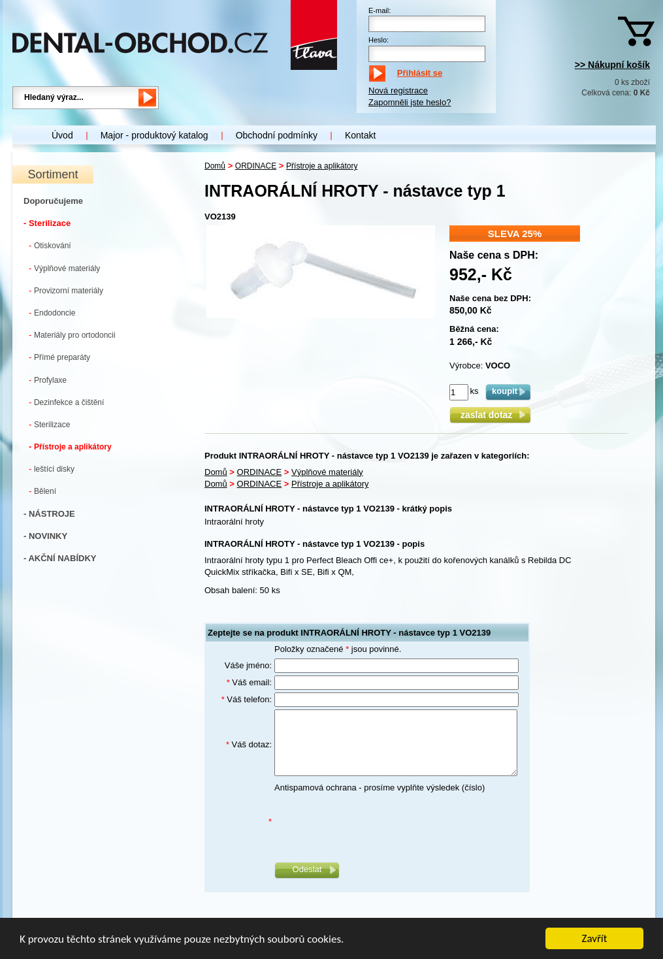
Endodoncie (52, 312)
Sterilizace (49, 424)
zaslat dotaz (490, 415)
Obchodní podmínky (276, 135)
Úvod (62, 135)
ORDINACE (255, 166)
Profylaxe (48, 380)
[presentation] (373, 822)
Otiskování (50, 245)
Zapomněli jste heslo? (409, 102)
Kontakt (360, 135)
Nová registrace (398, 90)
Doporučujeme (53, 201)
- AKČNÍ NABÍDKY (60, 558)
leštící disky (51, 469)
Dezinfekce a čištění (66, 402)
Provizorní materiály (66, 290)
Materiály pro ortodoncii (72, 335)
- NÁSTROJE (49, 514)
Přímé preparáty (59, 357)
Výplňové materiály (64, 268)
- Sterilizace (47, 223)
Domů (214, 166)
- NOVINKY (45, 536)
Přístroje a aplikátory (70, 446)
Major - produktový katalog (154, 135)
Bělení (42, 491)
